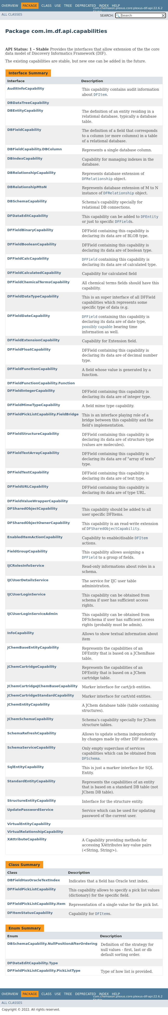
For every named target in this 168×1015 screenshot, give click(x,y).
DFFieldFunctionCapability (32, 369)
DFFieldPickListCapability (31, 889)
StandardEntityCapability (31, 781)
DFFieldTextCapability (28, 472)
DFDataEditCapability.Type (32, 963)
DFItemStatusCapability (30, 913)
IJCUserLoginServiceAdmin (32, 614)
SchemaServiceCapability (31, 747)
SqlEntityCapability (25, 767)
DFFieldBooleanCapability (31, 244)
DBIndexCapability (24, 158)
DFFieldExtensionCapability (33, 340)
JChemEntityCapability (28, 704)
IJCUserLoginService (26, 594)
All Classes (12, 14)
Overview (10, 6)
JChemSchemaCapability (30, 719)
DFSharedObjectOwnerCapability (38, 523)
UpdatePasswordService (30, 810)
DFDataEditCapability (27, 216)
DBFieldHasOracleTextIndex (33, 880)
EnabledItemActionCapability (35, 537)
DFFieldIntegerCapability (31, 391)
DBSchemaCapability (27, 201)
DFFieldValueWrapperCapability (37, 501)
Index (104, 6)
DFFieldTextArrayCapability (33, 453)
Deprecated (85, 6)
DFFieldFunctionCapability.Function (41, 383)
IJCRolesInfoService (25, 565)
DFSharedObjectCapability (32, 508)
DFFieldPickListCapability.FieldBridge (43, 414)
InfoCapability (20, 633)
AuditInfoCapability (25, 88)
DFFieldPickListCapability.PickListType (43, 971)
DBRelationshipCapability (31, 173)
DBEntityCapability (25, 110)
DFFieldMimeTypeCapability (33, 405)
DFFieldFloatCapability (29, 349)
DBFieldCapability (24, 130)
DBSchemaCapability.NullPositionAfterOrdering (52, 944)
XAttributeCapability (27, 839)
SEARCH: (107, 15)
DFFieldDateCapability (28, 316)
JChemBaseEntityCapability (33, 647)
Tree (68, 6)
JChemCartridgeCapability (31, 667)
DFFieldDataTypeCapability (33, 296)
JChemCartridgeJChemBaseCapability (42, 686)
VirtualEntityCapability (29, 824)
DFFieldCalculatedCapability (34, 273)
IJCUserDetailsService (27, 580)
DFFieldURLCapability (27, 486)
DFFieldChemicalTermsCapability (38, 282)
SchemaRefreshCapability (31, 733)
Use (58, 6)
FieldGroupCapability (27, 551)
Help (116, 6)
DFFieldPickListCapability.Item (36, 904)
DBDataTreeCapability (28, 103)
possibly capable (97, 327)
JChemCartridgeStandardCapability (40, 695)
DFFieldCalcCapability (28, 258)
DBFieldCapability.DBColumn (34, 149)
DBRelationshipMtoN (27, 187)
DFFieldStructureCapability (33, 434)
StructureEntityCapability (31, 801)
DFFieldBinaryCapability (30, 230)
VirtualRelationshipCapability (35, 832)
